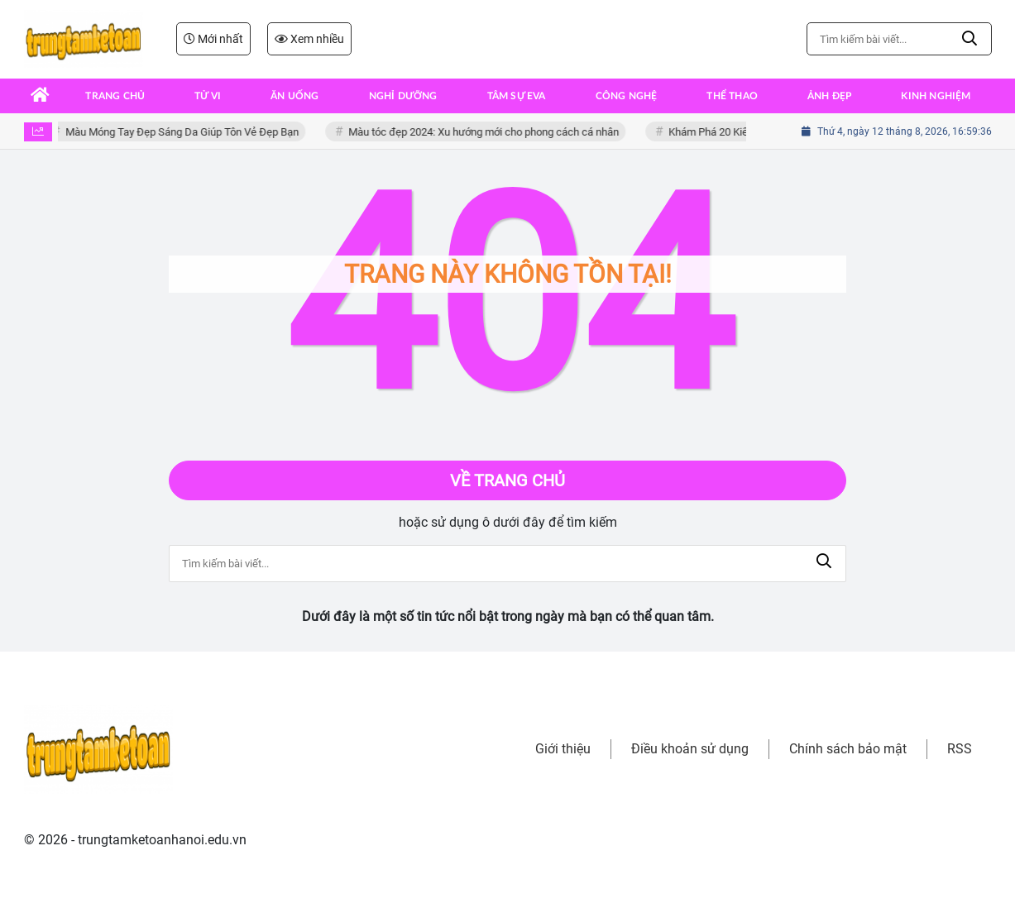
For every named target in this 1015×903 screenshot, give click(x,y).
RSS (959, 749)
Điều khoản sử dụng (690, 749)
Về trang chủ (507, 480)
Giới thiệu (563, 749)
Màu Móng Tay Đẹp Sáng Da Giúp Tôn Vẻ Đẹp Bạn (185, 132)
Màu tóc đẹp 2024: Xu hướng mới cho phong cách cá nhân (487, 132)
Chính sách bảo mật (848, 749)
